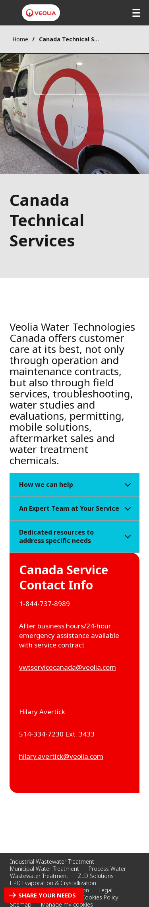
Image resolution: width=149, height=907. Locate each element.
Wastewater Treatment (39, 876)
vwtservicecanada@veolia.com (67, 667)
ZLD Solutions (96, 876)
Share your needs (47, 895)
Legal (105, 890)
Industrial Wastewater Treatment (52, 861)
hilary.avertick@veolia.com (61, 756)
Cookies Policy (99, 897)
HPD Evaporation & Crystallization (53, 883)
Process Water (107, 868)
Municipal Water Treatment (44, 868)
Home (20, 39)
